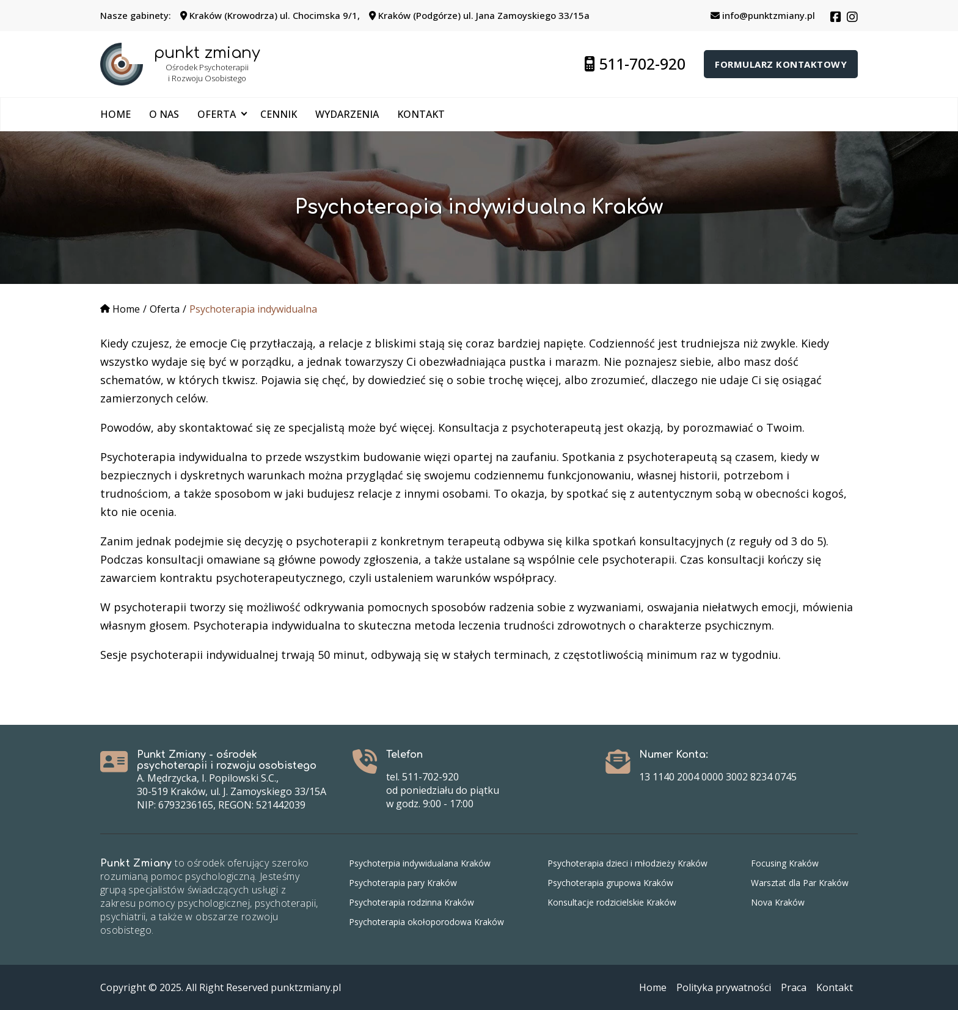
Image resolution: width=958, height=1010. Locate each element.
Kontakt (421, 114)
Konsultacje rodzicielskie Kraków (611, 902)
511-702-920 (635, 63)
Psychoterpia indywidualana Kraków (420, 863)
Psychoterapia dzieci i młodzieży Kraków (627, 863)
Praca (793, 987)
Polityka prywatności (723, 987)
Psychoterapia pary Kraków (403, 882)
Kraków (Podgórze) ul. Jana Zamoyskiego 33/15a (479, 15)
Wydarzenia (347, 114)
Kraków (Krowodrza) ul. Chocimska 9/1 (268, 15)
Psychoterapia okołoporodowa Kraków (426, 922)
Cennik (278, 114)
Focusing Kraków (785, 863)
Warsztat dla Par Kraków (800, 882)
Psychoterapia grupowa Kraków (610, 882)
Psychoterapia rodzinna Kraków (411, 902)
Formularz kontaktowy (781, 64)
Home (115, 114)
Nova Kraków (778, 902)
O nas (164, 114)
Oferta (216, 114)
